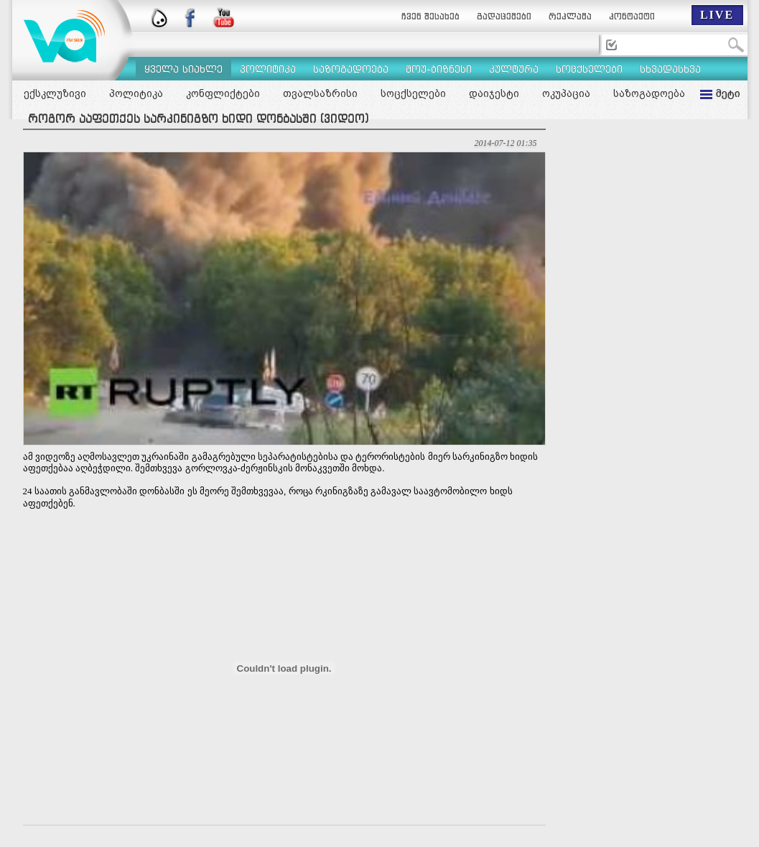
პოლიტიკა (136, 93)
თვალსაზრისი (320, 93)
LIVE (717, 15)
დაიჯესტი (494, 93)
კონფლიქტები (223, 93)
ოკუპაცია (566, 93)
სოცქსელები (413, 93)
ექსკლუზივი (55, 93)
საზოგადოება (649, 93)
